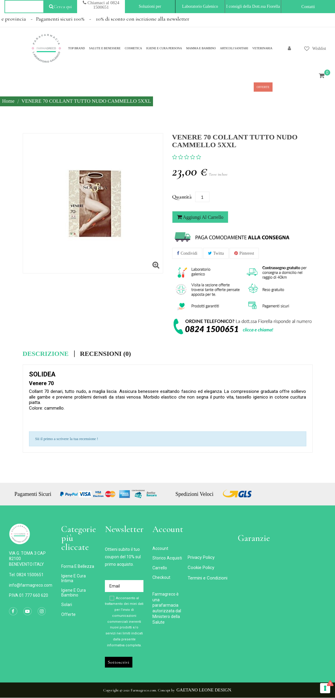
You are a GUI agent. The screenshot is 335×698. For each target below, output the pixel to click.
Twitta (218, 253)
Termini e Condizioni (207, 578)
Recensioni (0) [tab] (105, 353)
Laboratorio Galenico (200, 6)
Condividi (189, 253)
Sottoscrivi (118, 662)
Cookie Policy (201, 567)
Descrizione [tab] (46, 353)
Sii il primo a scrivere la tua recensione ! (66, 438)
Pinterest (246, 253)
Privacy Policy (201, 557)
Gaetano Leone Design (204, 690)
